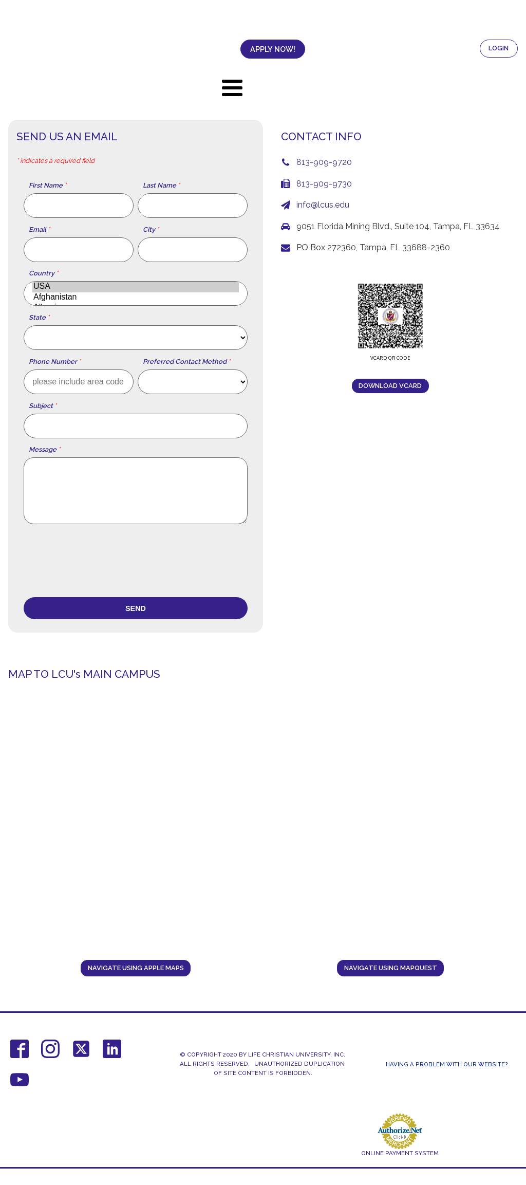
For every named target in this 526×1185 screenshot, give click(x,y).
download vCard (390, 386)
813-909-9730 (324, 184)
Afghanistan (135, 297)
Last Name (161, 185)
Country (43, 273)
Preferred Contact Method (186, 362)
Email (39, 230)
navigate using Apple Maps (136, 968)
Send (135, 608)
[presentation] (102, 562)
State (39, 317)
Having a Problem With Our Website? (447, 1064)
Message (44, 450)
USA (135, 287)
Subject (43, 406)
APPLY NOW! (244, 49)
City (151, 230)
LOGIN (499, 48)
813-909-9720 (324, 162)
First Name (47, 185)
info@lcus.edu (322, 205)
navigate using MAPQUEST (390, 968)
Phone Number (55, 362)
